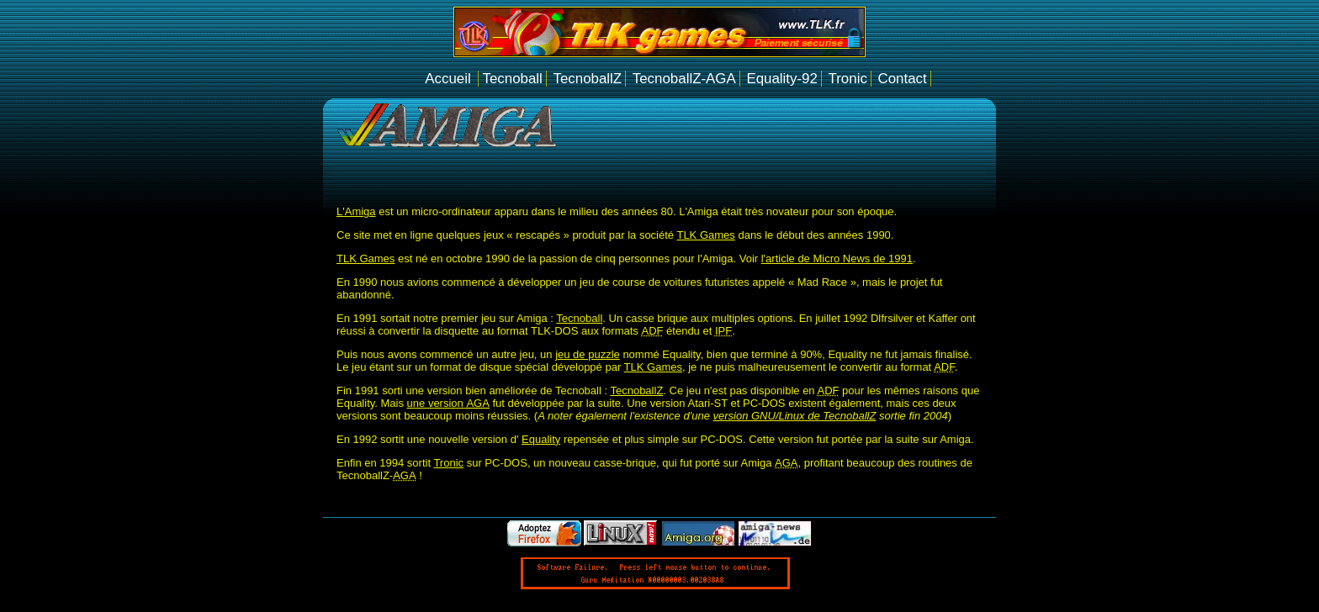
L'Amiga (356, 211)
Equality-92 (782, 79)
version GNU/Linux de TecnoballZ (794, 415)
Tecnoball (512, 79)
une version (448, 403)
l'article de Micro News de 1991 (837, 258)
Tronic (848, 79)
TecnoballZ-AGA (684, 79)
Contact (901, 79)
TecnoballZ (587, 79)
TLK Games (705, 235)
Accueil (449, 79)
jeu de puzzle (587, 354)
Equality (541, 439)
